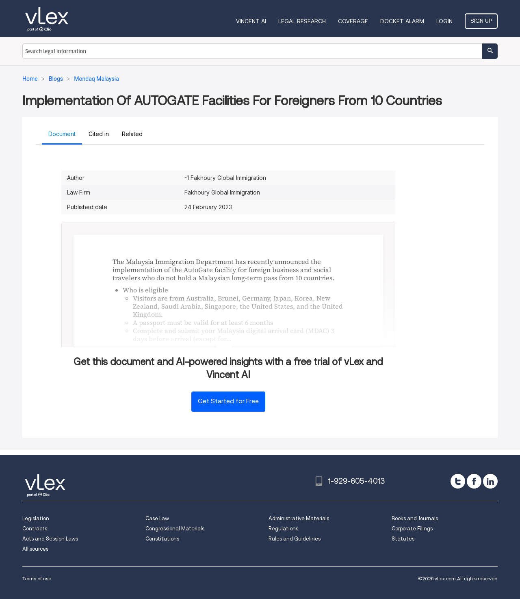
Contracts (34, 528)
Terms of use (36, 578)
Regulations (283, 528)
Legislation (35, 518)
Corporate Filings (412, 528)
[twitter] (458, 481)
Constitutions (162, 539)
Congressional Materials (174, 528)
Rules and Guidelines (295, 539)
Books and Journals (415, 518)
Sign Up (481, 20)
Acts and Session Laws (50, 539)
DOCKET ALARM (402, 21)
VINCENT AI (251, 21)
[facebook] (474, 481)
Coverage (353, 21)
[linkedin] (490, 481)
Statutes (403, 539)
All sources (35, 549)
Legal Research (302, 21)
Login (444, 21)
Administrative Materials (299, 518)
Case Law (157, 518)
